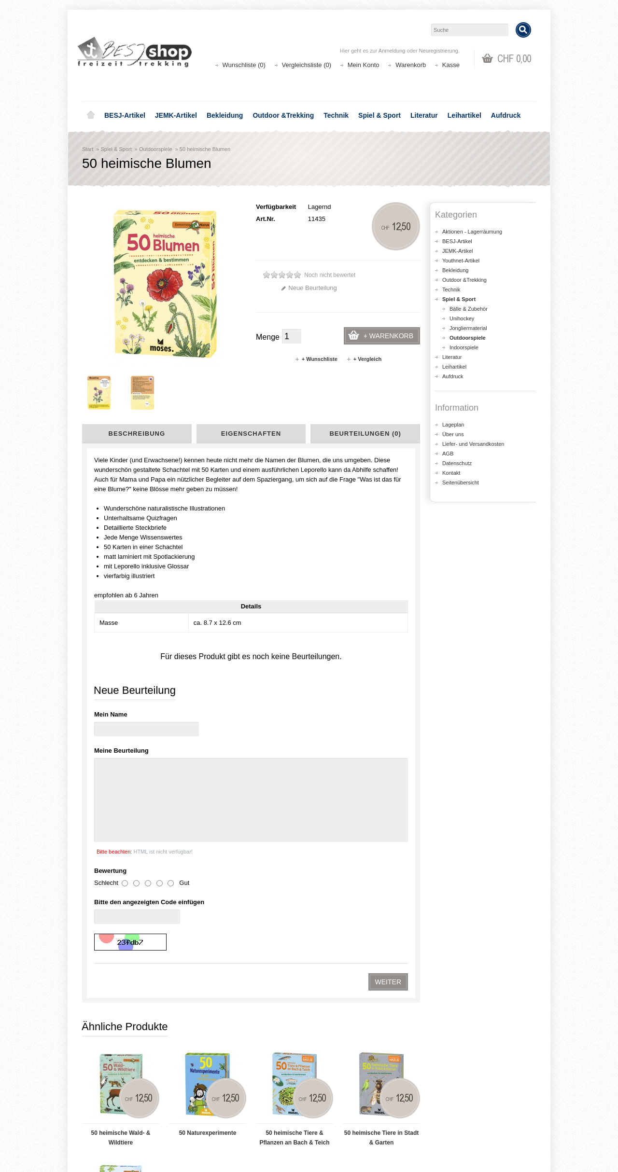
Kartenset (100, 908)
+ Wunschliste (316, 359)
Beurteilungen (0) (365, 433)
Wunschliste (338, 1121)
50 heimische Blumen (205, 149)
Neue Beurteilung (309, 287)
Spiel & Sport (379, 115)
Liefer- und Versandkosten (473, 444)
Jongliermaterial (468, 328)
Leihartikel (464, 115)
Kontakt (451, 473)
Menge (268, 337)
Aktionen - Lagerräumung (472, 231)
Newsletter (336, 1130)
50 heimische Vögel (120, 853)
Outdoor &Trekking (283, 115)
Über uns (453, 434)
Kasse (451, 65)
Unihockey (461, 318)
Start (87, 149)
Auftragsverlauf (342, 1111)
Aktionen (217, 1101)
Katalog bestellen (461, 1111)
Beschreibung (137, 433)
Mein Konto (363, 65)
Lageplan (453, 424)
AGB (447, 453)
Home (90, 115)
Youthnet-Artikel (460, 260)
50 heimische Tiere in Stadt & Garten (381, 747)
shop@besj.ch (275, 1020)
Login (329, 1101)
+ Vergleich (363, 359)
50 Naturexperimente (208, 742)
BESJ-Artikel (124, 115)
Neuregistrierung (438, 51)
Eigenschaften (251, 433)
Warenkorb (410, 65)
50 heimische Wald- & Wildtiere (121, 747)
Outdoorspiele (155, 149)
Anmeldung (392, 51)
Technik (336, 115)
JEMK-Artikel (176, 115)
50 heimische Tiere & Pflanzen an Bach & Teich (294, 747)
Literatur (424, 115)
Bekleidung (225, 115)
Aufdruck (505, 115)
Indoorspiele (463, 347)
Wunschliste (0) (244, 65)
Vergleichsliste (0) (307, 65)
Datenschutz (457, 463)
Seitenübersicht (460, 482)
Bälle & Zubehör (468, 309)
